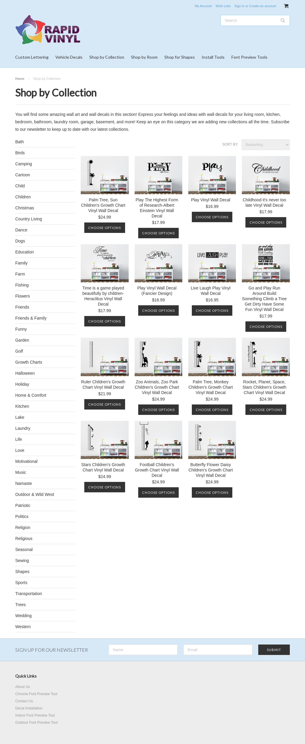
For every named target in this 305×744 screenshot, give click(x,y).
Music (20, 472)
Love (19, 450)
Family (21, 263)
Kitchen (22, 406)
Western (23, 626)
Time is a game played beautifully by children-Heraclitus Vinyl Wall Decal (103, 296)
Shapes (22, 571)
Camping (23, 163)
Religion (22, 527)
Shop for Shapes (179, 57)
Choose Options (104, 228)
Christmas (24, 208)
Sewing (22, 560)
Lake (19, 417)
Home (19, 78)
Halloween (25, 373)
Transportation (28, 593)
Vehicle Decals (69, 57)
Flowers (22, 296)
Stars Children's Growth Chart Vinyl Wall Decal (103, 467)
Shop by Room (144, 57)
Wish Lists (223, 6)
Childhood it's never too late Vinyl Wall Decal (264, 202)
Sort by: (230, 144)
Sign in (239, 6)
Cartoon (22, 174)
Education (24, 252)
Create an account (262, 6)
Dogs (20, 241)
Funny (21, 329)
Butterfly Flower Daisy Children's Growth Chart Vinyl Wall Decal (211, 470)
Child (20, 185)
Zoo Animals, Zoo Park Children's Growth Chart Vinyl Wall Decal (157, 387)
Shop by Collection (106, 57)
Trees (20, 604)
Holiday (22, 384)
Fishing (22, 285)
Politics (21, 516)
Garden (22, 340)
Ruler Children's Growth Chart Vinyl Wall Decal (103, 384)
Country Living (28, 219)
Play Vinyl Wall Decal (210, 199)
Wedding (23, 615)
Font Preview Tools (249, 57)
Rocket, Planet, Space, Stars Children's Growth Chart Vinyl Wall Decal (264, 387)
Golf (19, 351)
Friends (22, 307)
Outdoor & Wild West (34, 494)
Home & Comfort (30, 395)
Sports (21, 582)
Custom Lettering (32, 57)
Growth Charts (28, 362)
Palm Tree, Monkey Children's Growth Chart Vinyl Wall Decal (211, 387)
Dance (21, 230)
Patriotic (22, 505)
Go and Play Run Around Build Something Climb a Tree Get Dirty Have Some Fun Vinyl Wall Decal (264, 299)
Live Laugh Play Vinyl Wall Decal (211, 291)
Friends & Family (30, 318)
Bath (19, 141)
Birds (20, 152)
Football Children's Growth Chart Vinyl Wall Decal (157, 470)
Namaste (23, 483)
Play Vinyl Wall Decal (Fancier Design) (157, 291)
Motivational (26, 461)
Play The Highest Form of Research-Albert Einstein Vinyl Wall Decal (157, 207)
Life (18, 439)
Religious (23, 538)
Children (23, 196)
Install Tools (213, 57)
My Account (203, 6)
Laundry (22, 428)
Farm (20, 274)
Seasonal (23, 549)
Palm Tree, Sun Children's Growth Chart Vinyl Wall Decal (103, 205)
